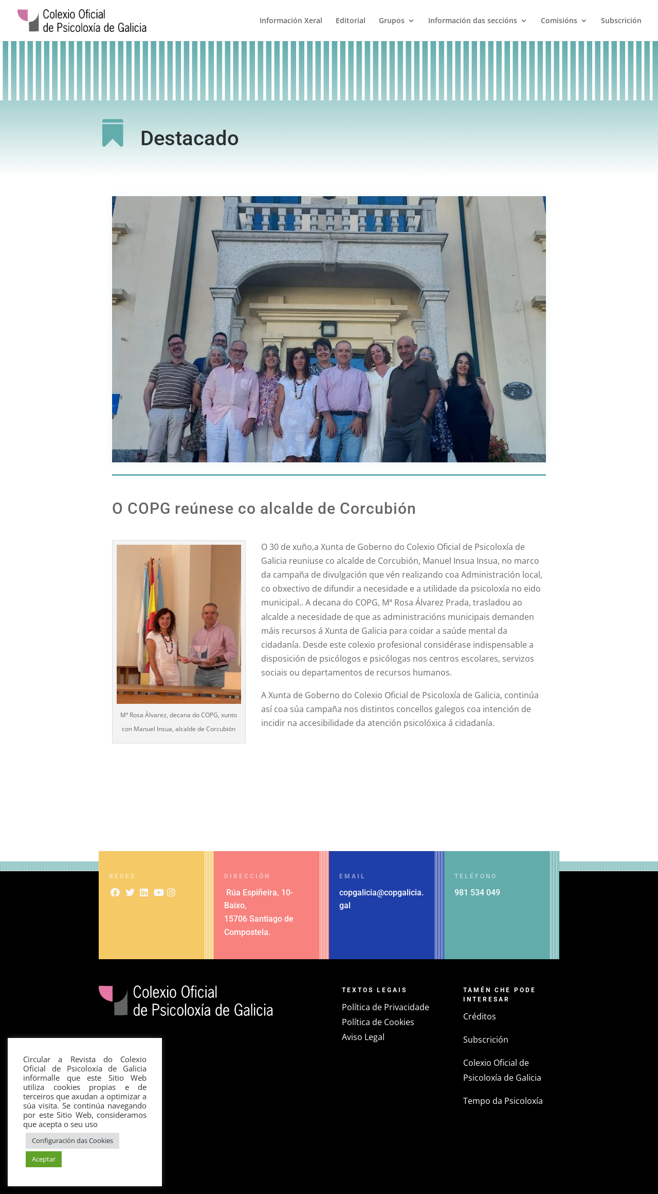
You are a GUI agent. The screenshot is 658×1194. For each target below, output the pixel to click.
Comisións (559, 21)
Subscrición (621, 21)
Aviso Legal (363, 1037)
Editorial (350, 21)
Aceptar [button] (44, 1159)
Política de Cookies (378, 1022)
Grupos (392, 21)
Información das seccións (472, 21)
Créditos (479, 1016)
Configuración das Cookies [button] (72, 1140)
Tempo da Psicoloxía (503, 1100)
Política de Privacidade (385, 1007)
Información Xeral (291, 21)
